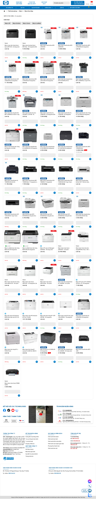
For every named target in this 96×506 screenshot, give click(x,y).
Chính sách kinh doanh (53, 436)
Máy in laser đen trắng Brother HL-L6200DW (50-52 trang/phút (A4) (29, 147)
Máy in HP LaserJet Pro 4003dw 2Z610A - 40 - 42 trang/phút (83, 282)
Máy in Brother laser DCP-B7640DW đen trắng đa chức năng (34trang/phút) (65, 215)
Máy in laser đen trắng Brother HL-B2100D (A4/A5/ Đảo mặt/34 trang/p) (83, 215)
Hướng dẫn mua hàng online (32, 436)
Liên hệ (62, 7)
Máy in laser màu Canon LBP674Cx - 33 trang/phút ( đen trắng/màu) (29, 282)
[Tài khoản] (92, 8)
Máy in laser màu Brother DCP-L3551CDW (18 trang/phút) (47, 79)
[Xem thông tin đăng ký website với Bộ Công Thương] (14, 458)
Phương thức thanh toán (54, 446)
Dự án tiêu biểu (36, 7)
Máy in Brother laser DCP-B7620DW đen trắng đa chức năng (47, 215)
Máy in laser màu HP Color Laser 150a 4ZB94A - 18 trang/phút (65, 316)
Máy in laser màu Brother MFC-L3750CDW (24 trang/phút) (29, 79)
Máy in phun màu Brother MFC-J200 (83, 350)
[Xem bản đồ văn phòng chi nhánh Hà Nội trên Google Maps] (25, 484)
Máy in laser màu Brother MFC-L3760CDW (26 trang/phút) (83, 46)
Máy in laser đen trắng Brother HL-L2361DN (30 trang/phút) (65, 147)
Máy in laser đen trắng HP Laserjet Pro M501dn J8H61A (29, 350)
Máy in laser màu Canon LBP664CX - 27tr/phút (63, 248)
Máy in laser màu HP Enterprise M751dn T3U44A (29, 316)
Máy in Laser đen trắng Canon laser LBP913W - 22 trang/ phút (12, 46)
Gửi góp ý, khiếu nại (30, 443)
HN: (74, 438)
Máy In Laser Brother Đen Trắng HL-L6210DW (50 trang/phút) (83, 113)
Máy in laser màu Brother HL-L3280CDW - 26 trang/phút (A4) (47, 113)
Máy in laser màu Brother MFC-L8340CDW (65, 46)
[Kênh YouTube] (12, 410)
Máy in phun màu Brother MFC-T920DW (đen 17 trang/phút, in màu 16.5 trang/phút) (29, 181)
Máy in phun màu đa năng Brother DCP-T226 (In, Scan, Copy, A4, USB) (82, 181)
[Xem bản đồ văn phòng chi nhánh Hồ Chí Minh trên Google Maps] (71, 484)
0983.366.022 (11, 473)
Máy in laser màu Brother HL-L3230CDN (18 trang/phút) (83, 316)
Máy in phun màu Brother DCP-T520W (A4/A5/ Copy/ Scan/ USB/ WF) (65, 181)
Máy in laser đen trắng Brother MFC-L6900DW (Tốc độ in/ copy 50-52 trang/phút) (12, 113)
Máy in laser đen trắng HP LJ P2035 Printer (11, 350)
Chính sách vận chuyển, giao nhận (56, 443)
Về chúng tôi (9, 7)
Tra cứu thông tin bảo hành (32, 439)
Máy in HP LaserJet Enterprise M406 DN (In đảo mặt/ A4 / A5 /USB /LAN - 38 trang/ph (12, 316)
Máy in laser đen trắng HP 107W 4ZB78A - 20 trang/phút (47, 316)
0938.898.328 (57, 473)
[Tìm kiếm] (68, 3)
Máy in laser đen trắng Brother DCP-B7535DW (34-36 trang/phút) (65, 79)
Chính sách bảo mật (52, 448)
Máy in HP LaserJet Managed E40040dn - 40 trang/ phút (47, 248)
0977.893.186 (73, 448)
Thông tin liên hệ (29, 456)
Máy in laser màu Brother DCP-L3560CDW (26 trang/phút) (12, 79)
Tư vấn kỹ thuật (29, 441)
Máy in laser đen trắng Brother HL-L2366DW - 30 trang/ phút (65, 350)
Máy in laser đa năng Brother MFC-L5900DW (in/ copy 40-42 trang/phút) (83, 79)
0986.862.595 (73, 444)
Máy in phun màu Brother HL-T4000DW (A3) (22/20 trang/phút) (11, 181)
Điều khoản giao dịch (30, 451)
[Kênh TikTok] (8, 410)
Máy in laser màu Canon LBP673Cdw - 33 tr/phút (46, 282)
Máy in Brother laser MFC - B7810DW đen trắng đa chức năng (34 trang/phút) (29, 215)
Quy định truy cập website (32, 454)
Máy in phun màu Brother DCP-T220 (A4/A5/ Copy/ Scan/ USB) (12, 215)
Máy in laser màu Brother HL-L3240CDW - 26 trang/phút (65, 113)
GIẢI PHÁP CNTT (44, 3)
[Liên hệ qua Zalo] (17, 410)
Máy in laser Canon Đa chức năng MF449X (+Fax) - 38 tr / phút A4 (82, 248)
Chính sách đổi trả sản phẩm (54, 441)
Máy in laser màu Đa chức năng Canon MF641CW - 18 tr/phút (12, 282)
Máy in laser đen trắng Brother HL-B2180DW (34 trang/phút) (47, 147)
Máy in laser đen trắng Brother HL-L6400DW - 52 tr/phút (65, 282)
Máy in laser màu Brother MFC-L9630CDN (47, 46)
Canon (6, 43)
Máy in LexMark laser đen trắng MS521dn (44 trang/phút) (12, 248)
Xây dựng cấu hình (75, 7)
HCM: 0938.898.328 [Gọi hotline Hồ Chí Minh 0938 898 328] (79, 4)
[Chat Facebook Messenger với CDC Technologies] (86, 481)
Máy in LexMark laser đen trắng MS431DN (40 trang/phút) (29, 248)
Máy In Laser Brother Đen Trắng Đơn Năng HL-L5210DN (12, 147)
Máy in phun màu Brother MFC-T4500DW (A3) (83, 147)
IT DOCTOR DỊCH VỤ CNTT (32, 3)
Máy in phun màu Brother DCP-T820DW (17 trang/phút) (47, 181)
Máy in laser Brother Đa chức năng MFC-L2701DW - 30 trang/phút (29, 113)
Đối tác (23, 7)
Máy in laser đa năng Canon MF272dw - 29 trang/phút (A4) (29, 46)
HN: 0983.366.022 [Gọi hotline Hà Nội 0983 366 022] (78, 2)
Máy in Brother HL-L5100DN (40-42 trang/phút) (47, 350)
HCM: (75, 440)
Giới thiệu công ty (29, 449)
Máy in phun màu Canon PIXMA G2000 (12, 384)
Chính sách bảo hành (53, 439)
